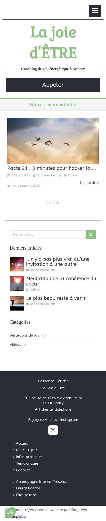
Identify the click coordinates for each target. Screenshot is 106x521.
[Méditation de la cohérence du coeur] (17, 283)
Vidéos (15, 344)
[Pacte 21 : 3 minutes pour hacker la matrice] (53, 141)
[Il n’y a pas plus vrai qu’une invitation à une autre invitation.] (17, 264)
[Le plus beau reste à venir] (17, 303)
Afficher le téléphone (53, 409)
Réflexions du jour (25, 335)
